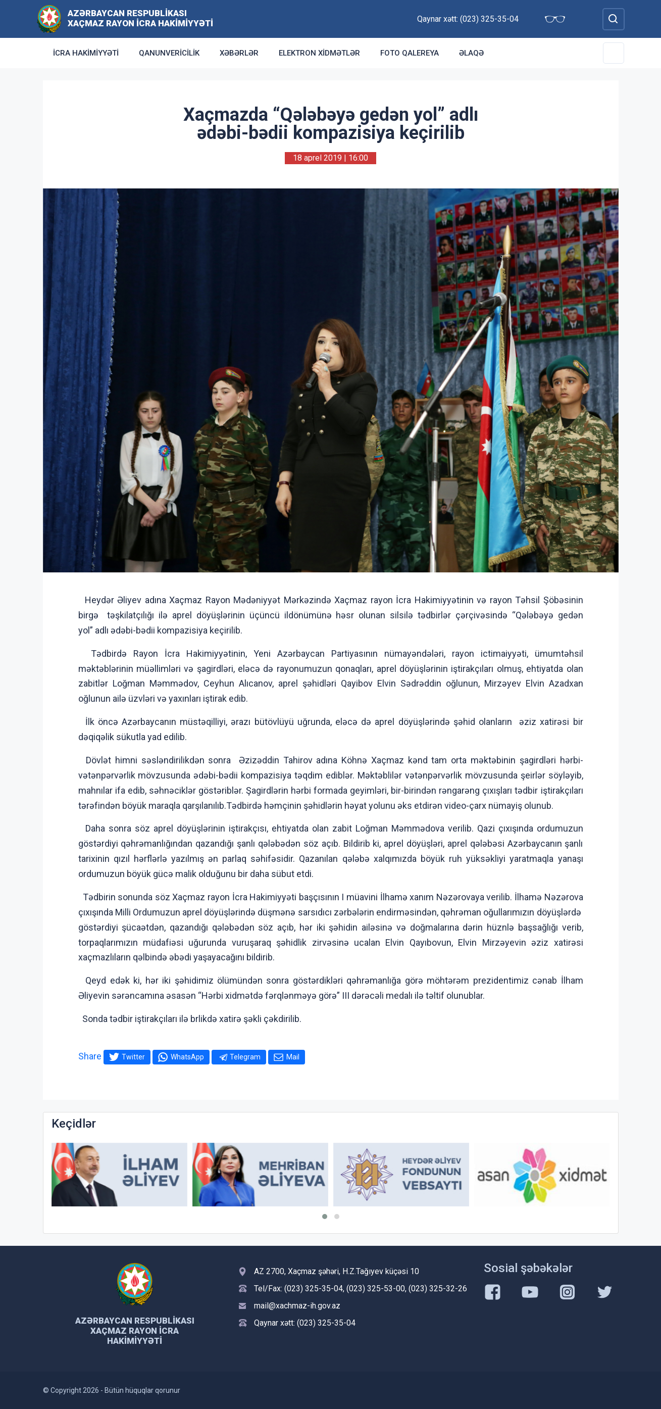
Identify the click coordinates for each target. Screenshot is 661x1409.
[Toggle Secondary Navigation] (613, 53)
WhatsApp (187, 1057)
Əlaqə (471, 53)
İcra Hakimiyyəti (86, 53)
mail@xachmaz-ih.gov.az (297, 1305)
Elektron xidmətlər (319, 53)
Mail (292, 1057)
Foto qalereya (409, 53)
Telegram (245, 1057)
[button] (325, 1216)
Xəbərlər (239, 53)
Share (89, 1056)
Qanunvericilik (169, 53)
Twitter (133, 1057)
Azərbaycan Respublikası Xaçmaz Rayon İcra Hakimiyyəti (140, 18)
